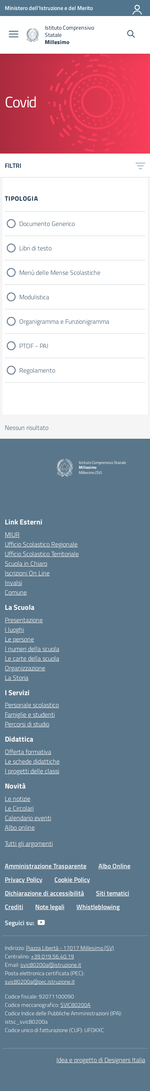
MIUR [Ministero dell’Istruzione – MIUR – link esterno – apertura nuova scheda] (12, 534)
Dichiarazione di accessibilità (44, 893)
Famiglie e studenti (30, 714)
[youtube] (41, 922)
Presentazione (24, 620)
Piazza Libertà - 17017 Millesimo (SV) (70, 948)
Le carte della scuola (32, 658)
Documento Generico (47, 223)
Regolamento (37, 370)
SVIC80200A (75, 1004)
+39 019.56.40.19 (52, 956)
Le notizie (17, 798)
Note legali (49, 907)
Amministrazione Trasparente (45, 866)
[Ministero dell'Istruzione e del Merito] (49, 8)
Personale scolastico (32, 705)
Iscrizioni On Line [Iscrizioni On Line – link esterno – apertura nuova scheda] (27, 573)
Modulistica (34, 297)
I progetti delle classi (32, 771)
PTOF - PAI (33, 346)
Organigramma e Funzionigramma (64, 321)
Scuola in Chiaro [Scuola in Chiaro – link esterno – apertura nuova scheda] (26, 563)
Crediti (14, 907)
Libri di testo (35, 248)
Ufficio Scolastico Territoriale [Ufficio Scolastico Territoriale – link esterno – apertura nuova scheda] (42, 554)
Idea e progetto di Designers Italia (100, 1060)
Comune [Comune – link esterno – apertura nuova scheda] (16, 592)
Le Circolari (19, 808)
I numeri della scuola (32, 648)
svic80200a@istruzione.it (50, 964)
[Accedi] (137, 8)
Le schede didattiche (32, 761)
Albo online (20, 827)
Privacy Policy (23, 879)
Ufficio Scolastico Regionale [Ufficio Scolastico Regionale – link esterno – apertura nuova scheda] (41, 544)
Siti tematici (112, 893)
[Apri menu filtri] (140, 165)
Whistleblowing (98, 907)
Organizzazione (25, 668)
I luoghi (14, 629)
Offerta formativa (28, 751)
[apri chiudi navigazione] (13, 35)
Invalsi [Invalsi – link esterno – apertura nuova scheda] (13, 582)
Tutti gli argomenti (29, 843)
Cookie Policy (72, 879)
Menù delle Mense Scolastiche (59, 272)
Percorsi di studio (27, 724)
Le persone (19, 639)
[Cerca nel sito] (131, 35)
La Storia (16, 677)
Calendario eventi (28, 818)
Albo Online (114, 866)
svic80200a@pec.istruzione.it (40, 981)
